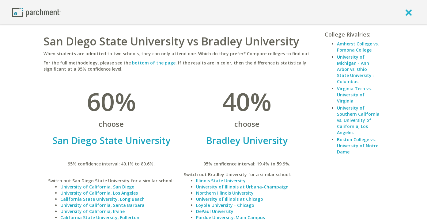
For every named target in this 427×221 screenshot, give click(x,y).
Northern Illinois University (225, 193)
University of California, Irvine (92, 211)
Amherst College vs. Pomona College (358, 47)
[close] (408, 12)
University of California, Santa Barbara (102, 205)
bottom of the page (154, 63)
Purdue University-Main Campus (230, 217)
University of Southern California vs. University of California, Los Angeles (358, 120)
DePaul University (214, 211)
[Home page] (36, 12)
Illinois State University (221, 181)
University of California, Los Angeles (99, 193)
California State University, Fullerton (99, 217)
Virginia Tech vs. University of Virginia (354, 95)
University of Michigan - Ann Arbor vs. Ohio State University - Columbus (356, 69)
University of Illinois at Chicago (229, 199)
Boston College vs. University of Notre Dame (357, 146)
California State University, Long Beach (102, 199)
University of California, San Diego (97, 187)
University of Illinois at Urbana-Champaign (242, 187)
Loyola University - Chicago (225, 205)
